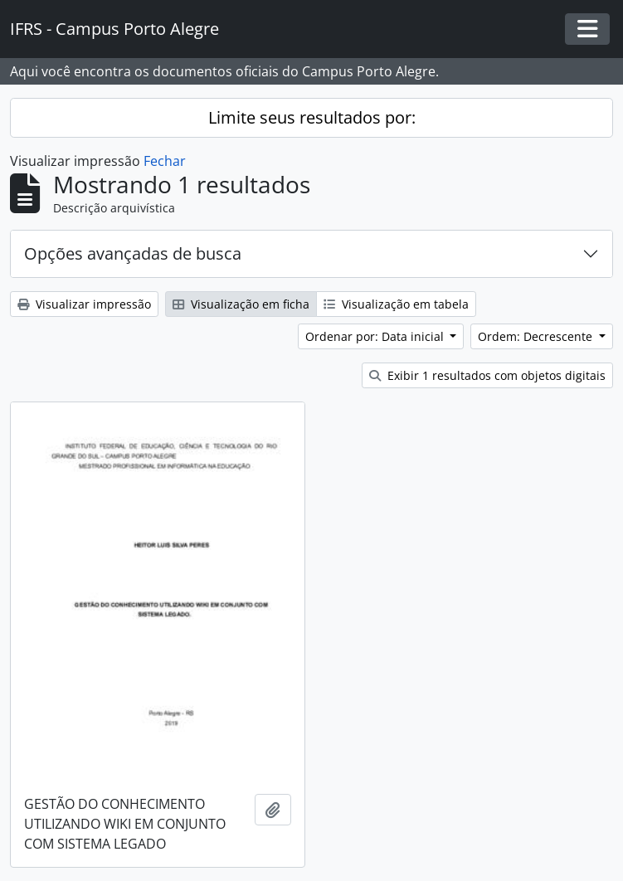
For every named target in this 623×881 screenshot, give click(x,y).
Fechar (165, 161)
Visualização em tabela (396, 304)
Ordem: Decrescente (537, 336)
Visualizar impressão (84, 304)
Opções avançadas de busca (132, 253)
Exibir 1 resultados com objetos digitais (487, 375)
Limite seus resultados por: (312, 117)
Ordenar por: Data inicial (376, 336)
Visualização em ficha (241, 304)
